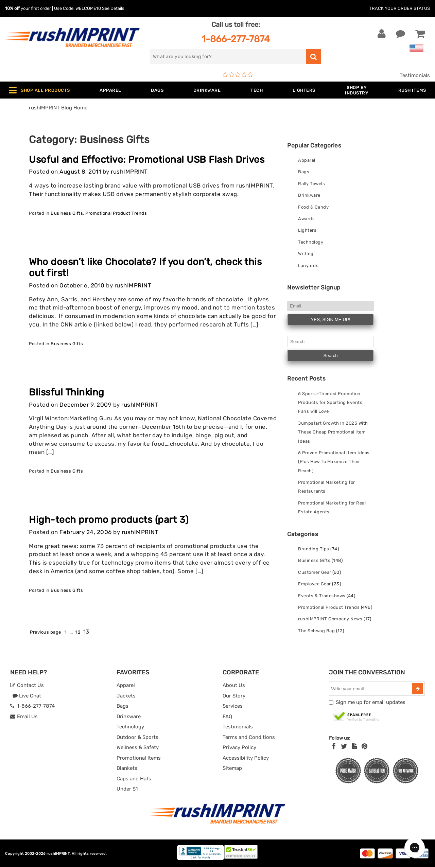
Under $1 (127, 789)
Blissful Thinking (66, 392)
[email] (372, 688)
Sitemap (232, 768)
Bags (303, 171)
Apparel (306, 160)
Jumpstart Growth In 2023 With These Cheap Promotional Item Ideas (333, 432)
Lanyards (308, 265)
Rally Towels (311, 183)
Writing (306, 253)
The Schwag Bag (316, 630)
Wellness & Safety (138, 747)
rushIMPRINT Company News (330, 618)
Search (330, 355)
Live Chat (26, 696)
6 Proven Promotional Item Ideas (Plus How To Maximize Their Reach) (334, 461)
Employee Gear (314, 583)
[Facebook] (333, 746)
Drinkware (309, 195)
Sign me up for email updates (370, 702)
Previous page (45, 632)
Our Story (234, 696)
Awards (306, 218)
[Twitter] (344, 746)
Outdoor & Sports (137, 737)
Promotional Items (139, 758)
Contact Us (27, 685)
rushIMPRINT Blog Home (58, 108)
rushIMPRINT (129, 172)
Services (233, 706)
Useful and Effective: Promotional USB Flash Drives (146, 159)
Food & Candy (313, 207)
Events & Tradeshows (322, 595)
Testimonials (415, 75)
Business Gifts (67, 213)
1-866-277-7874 (236, 39)
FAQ (227, 716)
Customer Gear (314, 572)
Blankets (127, 768)
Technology (310, 242)
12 (78, 632)
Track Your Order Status (399, 8)
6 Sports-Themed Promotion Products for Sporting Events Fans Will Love (330, 402)
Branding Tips (313, 548)
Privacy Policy (239, 747)
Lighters (307, 230)
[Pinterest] (364, 746)
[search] (228, 56)
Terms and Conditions (249, 737)
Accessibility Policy (246, 758)
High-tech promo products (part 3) (109, 519)
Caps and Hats (134, 779)
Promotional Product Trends (116, 213)
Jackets (126, 696)
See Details (113, 8)
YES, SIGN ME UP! (330, 319)
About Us (234, 685)
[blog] (354, 746)
